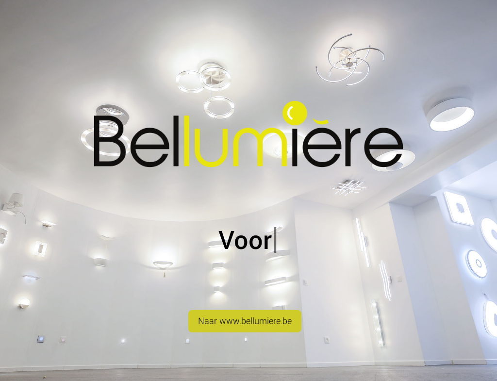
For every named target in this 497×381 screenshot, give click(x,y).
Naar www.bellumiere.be (245, 326)
